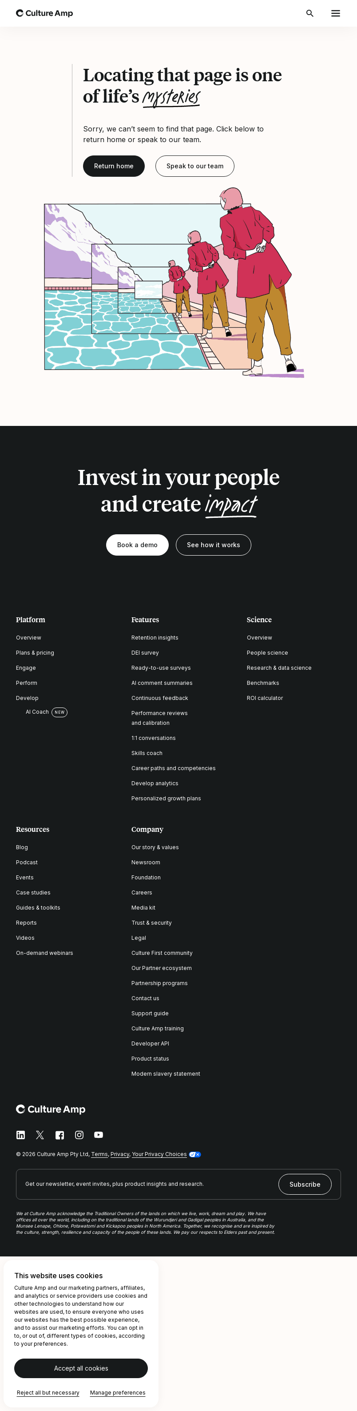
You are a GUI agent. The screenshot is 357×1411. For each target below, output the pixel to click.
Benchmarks (263, 683)
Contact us (145, 998)
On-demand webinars (44, 953)
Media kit (143, 907)
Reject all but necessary (48, 1392)
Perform (26, 683)
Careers (141, 892)
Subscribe (305, 1184)
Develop (27, 698)
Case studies (33, 892)
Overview (28, 637)
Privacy (120, 1154)
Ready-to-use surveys (161, 667)
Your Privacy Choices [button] (159, 1154)
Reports (26, 922)
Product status (150, 1058)
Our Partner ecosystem (161, 968)
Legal (138, 937)
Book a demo (137, 545)
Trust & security (151, 922)
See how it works (213, 545)
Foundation (146, 877)
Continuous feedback (159, 698)
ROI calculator (265, 698)
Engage (26, 667)
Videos (25, 937)
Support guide (150, 1013)
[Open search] (310, 13)
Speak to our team (195, 166)
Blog (22, 847)
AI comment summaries (162, 683)
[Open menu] (335, 13)
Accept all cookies (81, 1368)
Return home (114, 166)
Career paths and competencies (173, 768)
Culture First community (162, 953)
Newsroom (145, 862)
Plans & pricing (35, 652)
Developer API (150, 1043)
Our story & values (155, 847)
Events (25, 877)
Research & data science (279, 667)
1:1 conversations (153, 738)
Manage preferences (118, 1392)
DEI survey (145, 652)
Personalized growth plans (166, 798)
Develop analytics (154, 783)
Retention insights (154, 637)
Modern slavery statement (165, 1073)
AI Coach (32, 711)
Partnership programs (159, 983)
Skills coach (147, 753)
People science (267, 652)
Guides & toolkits (38, 907)
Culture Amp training (157, 1028)
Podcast (27, 862)
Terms (99, 1154)
